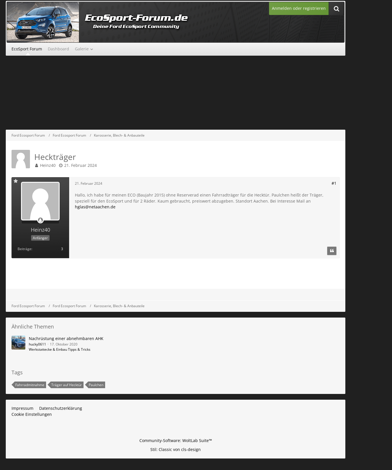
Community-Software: (175, 440)
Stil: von (175, 449)
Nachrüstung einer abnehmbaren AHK (66, 338)
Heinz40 (48, 165)
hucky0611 (37, 344)
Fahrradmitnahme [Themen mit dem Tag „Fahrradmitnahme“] (29, 384)
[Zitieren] (331, 251)
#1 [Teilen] (334, 183)
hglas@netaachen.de (95, 206)
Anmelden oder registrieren (299, 8)
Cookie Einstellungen (32, 414)
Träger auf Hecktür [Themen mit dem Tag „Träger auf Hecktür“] (66, 384)
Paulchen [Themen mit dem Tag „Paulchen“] (96, 384)
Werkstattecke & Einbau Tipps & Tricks (59, 349)
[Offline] (40, 220)
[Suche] (336, 8)
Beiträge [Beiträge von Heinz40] (24, 248)
